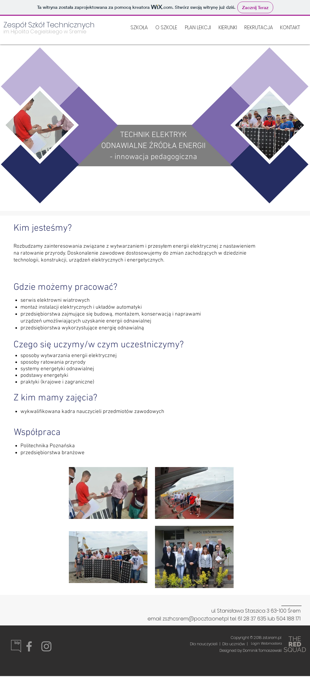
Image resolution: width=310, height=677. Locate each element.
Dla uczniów (234, 644)
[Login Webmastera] (266, 643)
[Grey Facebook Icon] (29, 646)
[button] (228, 27)
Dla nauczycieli (204, 644)
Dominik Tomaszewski (262, 650)
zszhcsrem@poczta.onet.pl (196, 618)
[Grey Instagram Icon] (46, 646)
